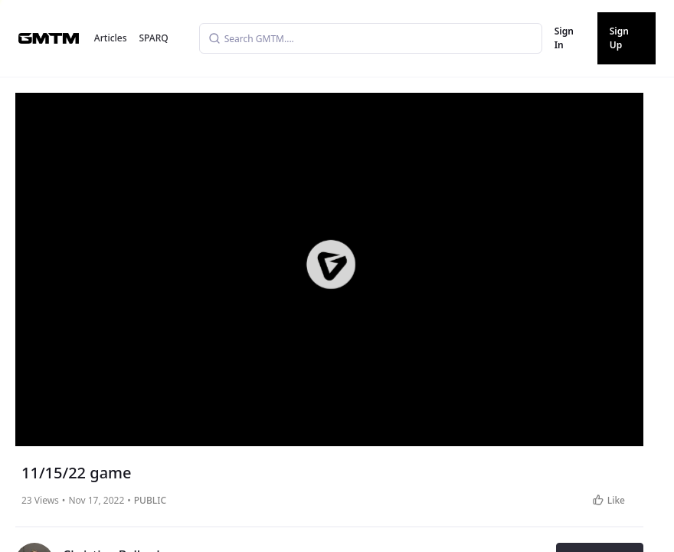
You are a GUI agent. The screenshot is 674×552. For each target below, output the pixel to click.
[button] (331, 264)
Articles (110, 37)
